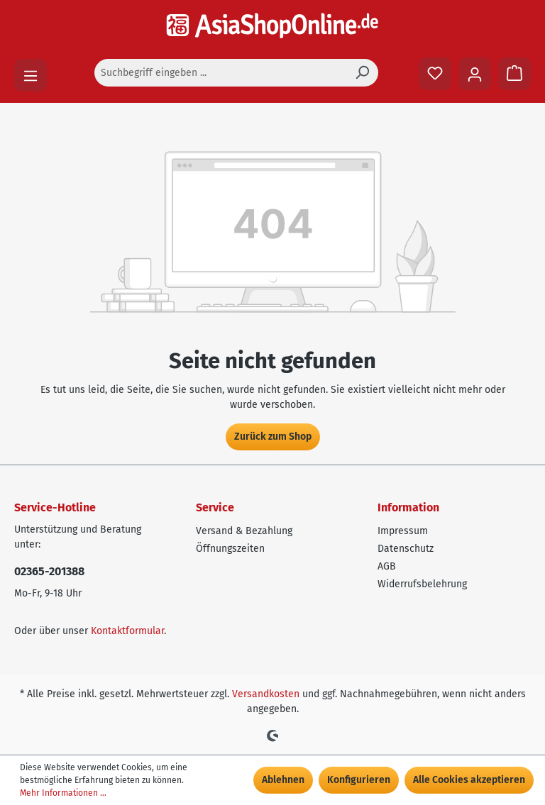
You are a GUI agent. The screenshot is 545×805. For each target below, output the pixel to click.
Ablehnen (283, 780)
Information (408, 507)
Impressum (403, 531)
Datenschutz (406, 549)
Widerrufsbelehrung (422, 584)
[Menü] (30, 75)
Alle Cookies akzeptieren (469, 780)
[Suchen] (362, 73)
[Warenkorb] (514, 73)
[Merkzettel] (435, 73)
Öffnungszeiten (230, 549)
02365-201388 (49, 571)
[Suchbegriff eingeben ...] (220, 73)
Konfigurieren (358, 780)
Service (215, 507)
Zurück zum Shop (273, 437)
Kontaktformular (127, 631)
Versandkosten (265, 694)
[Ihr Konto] (474, 73)
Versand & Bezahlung (244, 531)
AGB (387, 566)
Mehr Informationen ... (63, 793)
